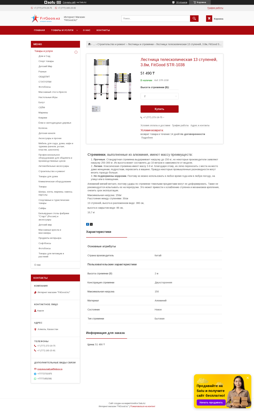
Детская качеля (47, 133)
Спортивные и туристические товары (54, 201)
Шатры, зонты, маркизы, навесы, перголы (56, 193)
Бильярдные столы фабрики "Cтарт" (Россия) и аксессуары (54, 216)
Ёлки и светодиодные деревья (55, 123)
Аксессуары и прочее (50, 138)
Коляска (43, 128)
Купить (159, 109)
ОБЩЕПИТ (44, 76)
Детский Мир (45, 66)
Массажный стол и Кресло (53, 92)
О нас (86, 30)
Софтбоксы (45, 243)
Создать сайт (69, 2)
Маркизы (43, 112)
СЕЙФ (42, 107)
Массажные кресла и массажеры (50, 231)
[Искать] (194, 18)
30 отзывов (181, 2)
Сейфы (42, 208)
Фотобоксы (45, 87)
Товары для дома (48, 176)
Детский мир (45, 224)
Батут (42, 102)
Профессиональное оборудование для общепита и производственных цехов (55, 158)
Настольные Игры (48, 97)
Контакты (103, 30)
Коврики (43, 117)
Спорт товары (46, 61)
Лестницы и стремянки (141, 44)
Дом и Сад (44, 56)
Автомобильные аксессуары (54, 166)
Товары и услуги (62, 30)
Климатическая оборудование (55, 181)
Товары (43, 186)
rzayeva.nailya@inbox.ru (49, 369)
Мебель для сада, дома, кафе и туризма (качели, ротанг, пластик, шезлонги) (56, 146)
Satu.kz (142, 403)
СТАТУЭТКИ (45, 81)
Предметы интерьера (50, 238)
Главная (39, 30)
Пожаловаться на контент (142, 406)
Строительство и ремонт (111, 44)
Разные (42, 71)
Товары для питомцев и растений (51, 255)
